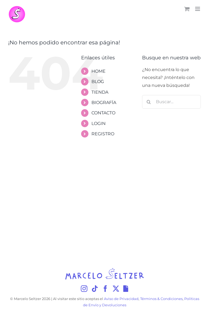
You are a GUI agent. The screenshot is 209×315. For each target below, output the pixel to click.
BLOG (97, 81)
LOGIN (98, 123)
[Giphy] (125, 288)
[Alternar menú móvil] (198, 9)
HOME (98, 71)
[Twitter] (116, 288)
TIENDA (99, 92)
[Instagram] (84, 288)
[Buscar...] (171, 102)
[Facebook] (105, 288)
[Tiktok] (94, 288)
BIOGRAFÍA (103, 102)
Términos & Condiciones (161, 299)
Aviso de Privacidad (121, 299)
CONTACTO (103, 112)
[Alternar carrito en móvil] (187, 9)
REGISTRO (102, 133)
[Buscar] (149, 102)
